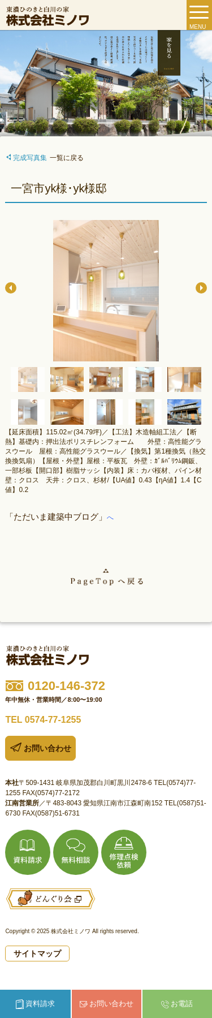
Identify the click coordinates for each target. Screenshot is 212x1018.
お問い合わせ (106, 1003)
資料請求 (35, 1004)
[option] (106, 291)
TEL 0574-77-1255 (43, 719)
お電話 (177, 1003)
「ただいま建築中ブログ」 (56, 516)
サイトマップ (37, 953)
